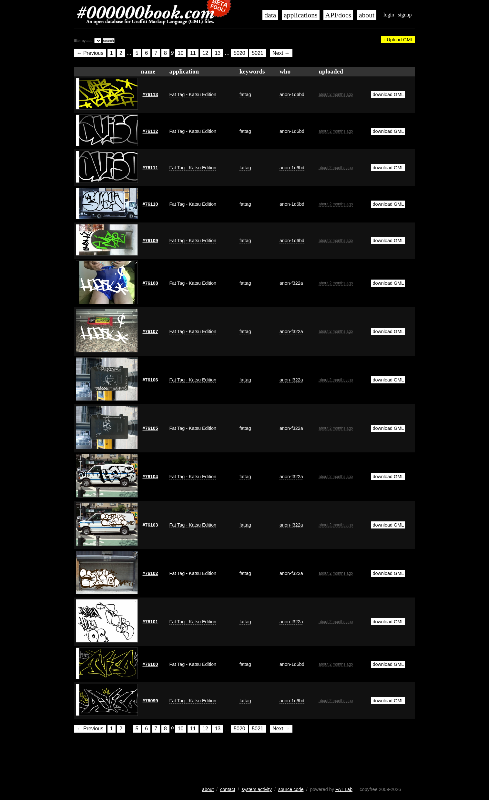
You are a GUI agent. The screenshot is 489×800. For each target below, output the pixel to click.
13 (217, 53)
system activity (256, 789)
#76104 (150, 476)
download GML (388, 94)
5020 (239, 53)
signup (405, 14)
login (388, 14)
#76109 (150, 240)
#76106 (150, 379)
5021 (257, 53)
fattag (245, 94)
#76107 (150, 331)
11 (193, 53)
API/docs (338, 15)
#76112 (150, 131)
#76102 (150, 573)
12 (205, 53)
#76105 (150, 428)
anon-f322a (291, 283)
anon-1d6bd (292, 94)
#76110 (150, 204)
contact (227, 789)
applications (300, 15)
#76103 (150, 525)
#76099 (150, 700)
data (270, 15)
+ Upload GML (398, 39)
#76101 (150, 621)
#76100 (150, 664)
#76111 (150, 167)
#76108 (150, 283)
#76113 (150, 94)
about (366, 15)
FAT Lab (343, 789)
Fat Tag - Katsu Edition (192, 94)
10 (181, 53)
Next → (281, 53)
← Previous (90, 53)
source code (290, 789)
